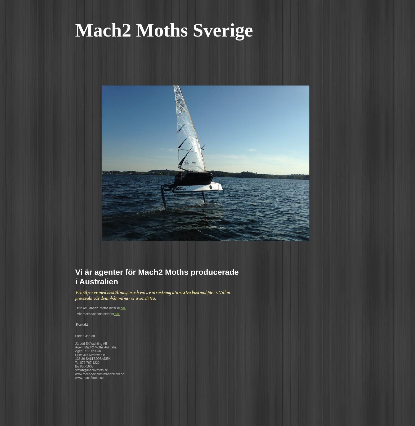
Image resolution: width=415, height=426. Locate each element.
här (123, 308)
